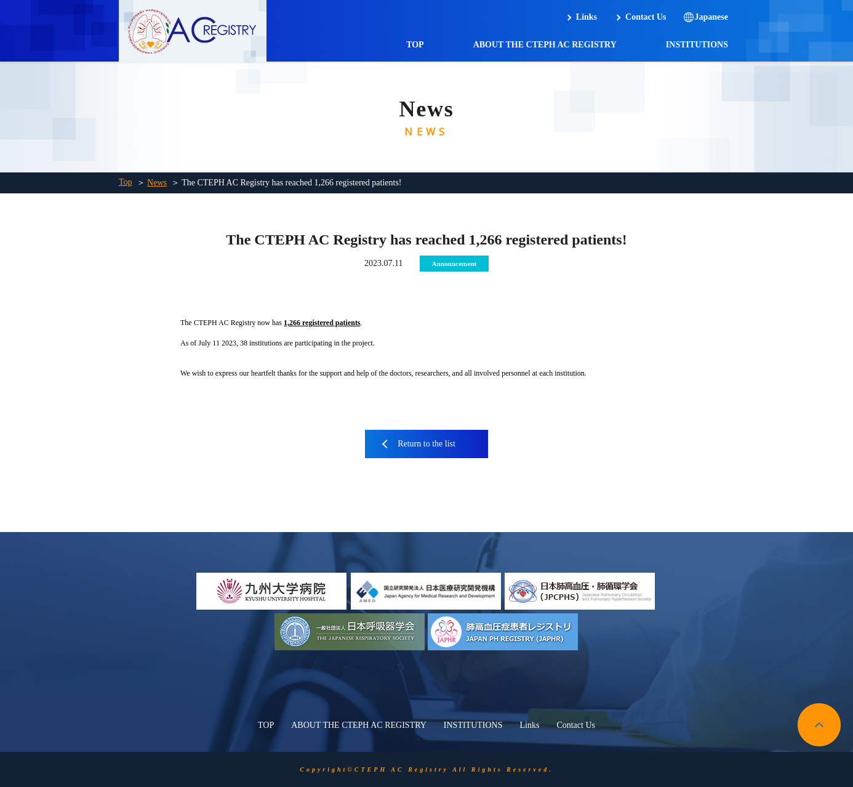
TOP (415, 44)
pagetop (819, 724)
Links (586, 17)
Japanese (711, 17)
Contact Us (646, 17)
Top (125, 182)
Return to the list (426, 443)
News (157, 182)
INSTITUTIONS (697, 44)
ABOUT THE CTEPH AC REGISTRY (545, 44)
